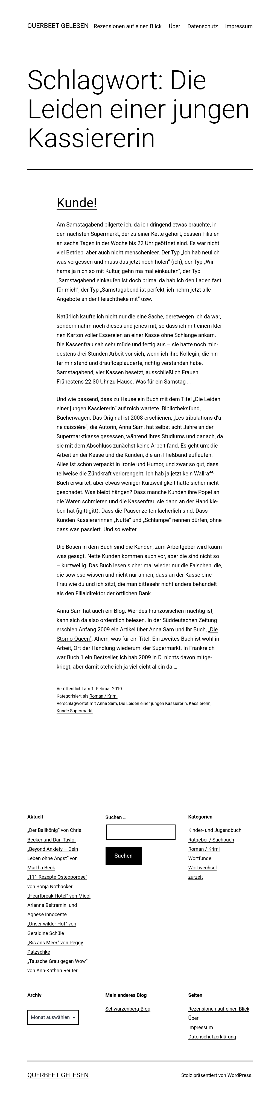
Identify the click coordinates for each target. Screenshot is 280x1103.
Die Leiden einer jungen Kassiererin (153, 703)
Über (174, 26)
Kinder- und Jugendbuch (214, 830)
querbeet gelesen (58, 26)
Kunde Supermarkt (75, 710)
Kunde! (77, 203)
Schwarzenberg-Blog (128, 1009)
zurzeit (195, 877)
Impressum (239, 26)
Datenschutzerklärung (212, 1037)
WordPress (239, 1075)
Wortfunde (199, 858)
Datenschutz (203, 26)
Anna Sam (107, 703)
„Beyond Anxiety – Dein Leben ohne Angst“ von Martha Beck (52, 858)
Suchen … (116, 817)
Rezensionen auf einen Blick (128, 26)
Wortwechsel (202, 867)
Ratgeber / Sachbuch (211, 840)
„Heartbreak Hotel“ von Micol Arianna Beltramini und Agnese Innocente (59, 905)
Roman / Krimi (103, 696)
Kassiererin (200, 703)
